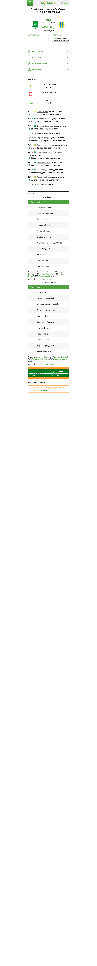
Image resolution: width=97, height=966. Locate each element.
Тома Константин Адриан (48, 310)
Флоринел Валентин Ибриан (49, 304)
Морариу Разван (44, 119)
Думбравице (33, 35)
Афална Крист (37, 180)
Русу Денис (42, 292)
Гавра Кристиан (38, 158)
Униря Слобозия (61, 35)
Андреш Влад (43, 316)
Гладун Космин (37, 165)
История (37, 70)
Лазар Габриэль (38, 114)
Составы (37, 58)
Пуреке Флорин (44, 138)
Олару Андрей (43, 170)
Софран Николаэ (44, 219)
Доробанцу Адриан (45, 145)
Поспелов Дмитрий (45, 298)
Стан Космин (47, 279)
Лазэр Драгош (37, 148)
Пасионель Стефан (39, 141)
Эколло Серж (43, 340)
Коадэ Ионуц (61, 38)
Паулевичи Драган (39, 173)
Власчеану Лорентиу (61, 41)
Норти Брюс (36, 129)
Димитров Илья (44, 177)
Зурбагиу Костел (44, 237)
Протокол (37, 52)
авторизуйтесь (43, 390)
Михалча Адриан (49, 364)
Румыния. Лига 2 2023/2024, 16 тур (48, 27)
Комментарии (39, 64)
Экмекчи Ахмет (43, 261)
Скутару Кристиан (45, 126)
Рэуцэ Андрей (37, 122)
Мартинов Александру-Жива (49, 152)
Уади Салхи (42, 255)
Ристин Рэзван (43, 267)
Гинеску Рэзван (43, 162)
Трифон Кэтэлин (44, 207)
